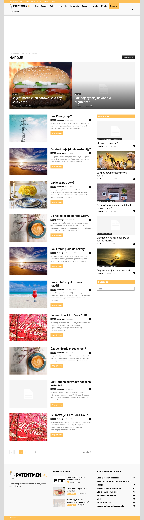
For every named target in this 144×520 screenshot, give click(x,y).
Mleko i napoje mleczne (107, 492)
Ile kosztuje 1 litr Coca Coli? (68, 315)
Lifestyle (63, 6)
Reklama (45, 1)
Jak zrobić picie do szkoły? (68, 249)
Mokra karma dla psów (104, 234)
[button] (132, 9)
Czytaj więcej (57, 133)
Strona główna (30, 1)
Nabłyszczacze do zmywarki (105, 201)
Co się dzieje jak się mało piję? (70, 149)
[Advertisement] (72, 32)
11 (36, 452)
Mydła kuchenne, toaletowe (109, 488)
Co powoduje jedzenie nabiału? (113, 270)
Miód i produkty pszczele (108, 478)
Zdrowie (15, 11)
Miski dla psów (101, 169)
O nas (39, 1)
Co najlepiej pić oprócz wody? (69, 216)
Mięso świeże (71, 493)
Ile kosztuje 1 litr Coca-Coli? (69, 415)
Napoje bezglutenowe (106, 495)
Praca (85, 6)
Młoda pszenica (104, 502)
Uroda (104, 6)
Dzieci (52, 6)
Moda (95, 6)
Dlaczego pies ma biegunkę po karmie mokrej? (113, 239)
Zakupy (113, 6)
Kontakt (53, 1)
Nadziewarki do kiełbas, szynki (110, 506)
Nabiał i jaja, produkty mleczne (106, 266)
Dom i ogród (41, 6)
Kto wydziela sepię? (107, 143)
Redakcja (15, 106)
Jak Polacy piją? (61, 116)
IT (68, 482)
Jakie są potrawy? (62, 182)
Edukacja (74, 6)
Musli (99, 499)
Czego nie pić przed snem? (68, 348)
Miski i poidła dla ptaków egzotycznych (109, 139)
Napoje (15, 94)
